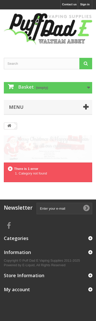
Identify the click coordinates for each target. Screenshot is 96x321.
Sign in (85, 4)
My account (17, 289)
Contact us (69, 4)
